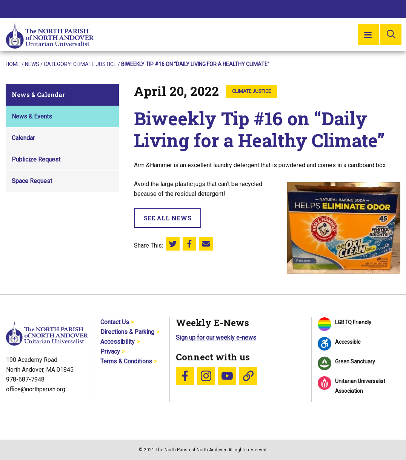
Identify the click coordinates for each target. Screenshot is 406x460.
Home (13, 64)
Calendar (23, 138)
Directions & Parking (127, 331)
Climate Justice (95, 64)
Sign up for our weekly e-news (216, 337)
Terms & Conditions (126, 361)
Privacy (110, 351)
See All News (167, 218)
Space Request (32, 181)
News (32, 64)
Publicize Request (36, 159)
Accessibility (117, 341)
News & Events (32, 116)
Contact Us (114, 322)
